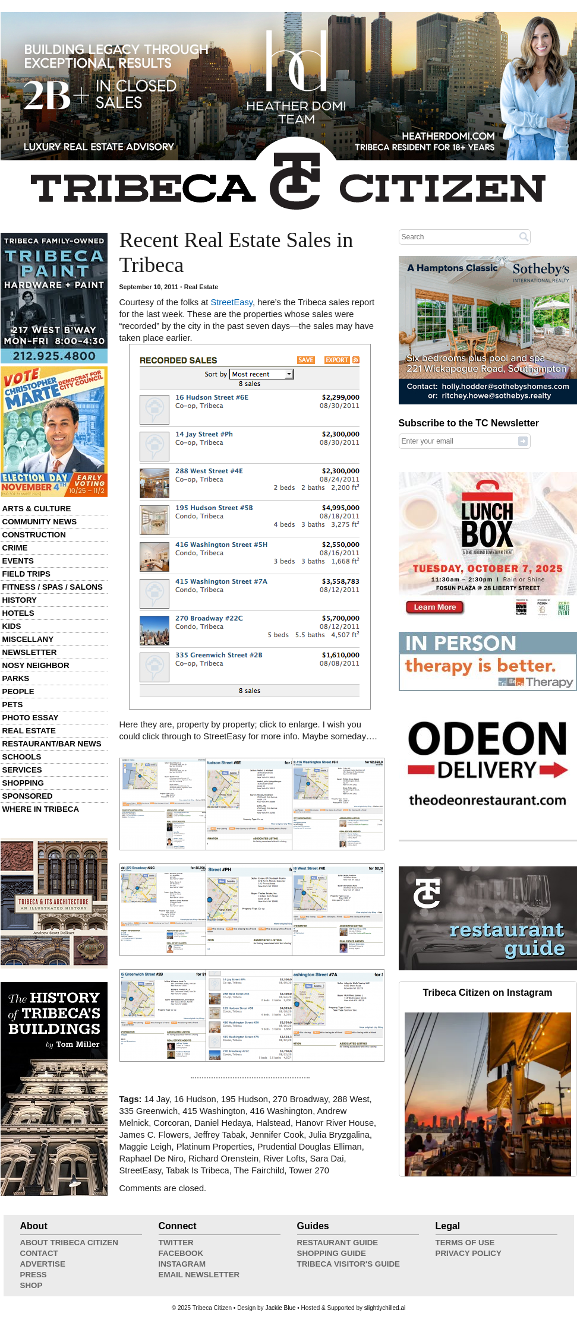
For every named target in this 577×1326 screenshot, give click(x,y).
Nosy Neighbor (36, 665)
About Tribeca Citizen (69, 1242)
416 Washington (281, 1111)
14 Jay (156, 1099)
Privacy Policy (469, 1253)
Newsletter (29, 652)
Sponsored (27, 796)
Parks (16, 678)
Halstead (273, 1123)
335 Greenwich (148, 1111)
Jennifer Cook (277, 1135)
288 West (351, 1099)
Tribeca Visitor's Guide (349, 1263)
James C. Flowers (154, 1135)
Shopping (23, 782)
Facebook (181, 1253)
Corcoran (171, 1123)
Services (22, 769)
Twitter (176, 1242)
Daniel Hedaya (222, 1123)
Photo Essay (30, 717)
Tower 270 (309, 1170)
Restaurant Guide (338, 1242)
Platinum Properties (214, 1146)
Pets (12, 704)
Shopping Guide (331, 1253)
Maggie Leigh (145, 1146)
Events (18, 560)
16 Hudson (195, 1099)
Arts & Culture (36, 508)
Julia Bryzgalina (339, 1135)
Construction (34, 534)
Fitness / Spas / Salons (52, 587)
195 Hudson (244, 1099)
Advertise (42, 1263)
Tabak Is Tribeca (197, 1170)
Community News (39, 521)
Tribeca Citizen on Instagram (488, 993)
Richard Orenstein (223, 1158)
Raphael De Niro (151, 1158)
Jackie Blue (280, 1308)
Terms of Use (465, 1242)
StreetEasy (231, 302)
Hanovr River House (334, 1123)
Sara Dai (327, 1158)
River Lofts (284, 1158)
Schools (22, 756)
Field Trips (26, 573)
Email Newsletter (199, 1274)
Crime (15, 547)
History (19, 600)
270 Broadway (300, 1099)
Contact (39, 1253)
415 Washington (213, 1111)
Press (33, 1274)
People (18, 691)
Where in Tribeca (41, 809)
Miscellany (28, 639)
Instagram (182, 1263)
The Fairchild (259, 1170)
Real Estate (29, 730)
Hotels (18, 613)
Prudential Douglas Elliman (309, 1146)
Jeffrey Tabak (219, 1135)
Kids (11, 626)
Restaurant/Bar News (52, 743)
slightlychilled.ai (384, 1308)
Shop (31, 1285)
